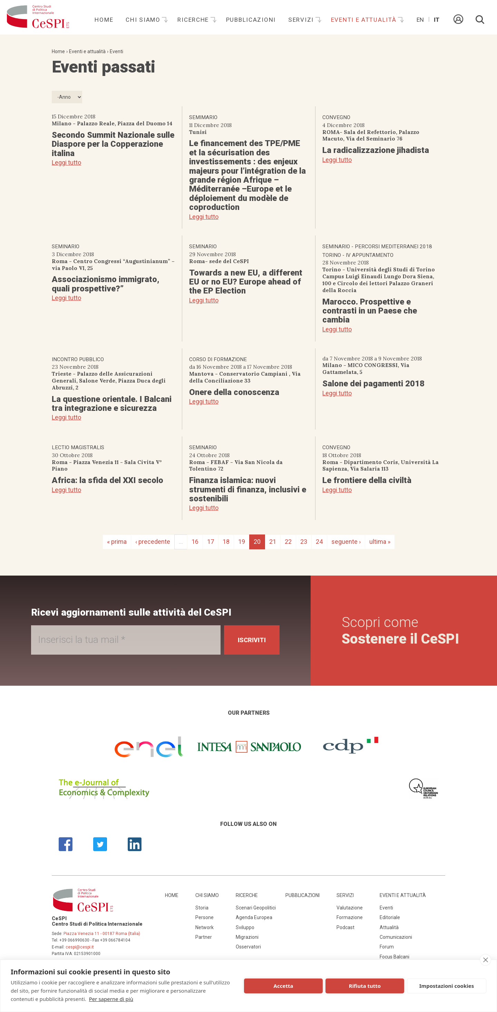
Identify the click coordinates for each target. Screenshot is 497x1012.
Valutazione (350, 907)
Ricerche (194, 19)
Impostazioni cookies (446, 985)
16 (195, 541)
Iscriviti (252, 640)
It (436, 19)
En (420, 19)
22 (288, 541)
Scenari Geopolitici (256, 907)
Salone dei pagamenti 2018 (373, 383)
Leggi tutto (66, 162)
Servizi (302, 19)
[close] (485, 960)
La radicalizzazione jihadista (375, 150)
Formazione (350, 917)
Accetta (283, 985)
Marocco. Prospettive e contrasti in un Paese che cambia (369, 311)
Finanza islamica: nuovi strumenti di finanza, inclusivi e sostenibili (247, 489)
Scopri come (400, 630)
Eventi (116, 51)
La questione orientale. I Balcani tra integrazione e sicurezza (112, 403)
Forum (387, 947)
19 (241, 541)
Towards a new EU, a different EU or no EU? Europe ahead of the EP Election (245, 282)
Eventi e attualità (365, 19)
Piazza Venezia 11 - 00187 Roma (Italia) (102, 933)
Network (204, 927)
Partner (203, 937)
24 (319, 541)
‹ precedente (152, 541)
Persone (204, 917)
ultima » (379, 541)
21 (272, 541)
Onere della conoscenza (234, 392)
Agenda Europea (254, 917)
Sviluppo (245, 927)
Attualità (389, 927)
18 (226, 541)
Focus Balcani (394, 957)
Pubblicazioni (251, 19)
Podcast (345, 927)
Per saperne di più (111, 998)
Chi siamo (144, 19)
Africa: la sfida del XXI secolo (107, 480)
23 (303, 541)
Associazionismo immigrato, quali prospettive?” (105, 283)
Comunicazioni (396, 937)
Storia (201, 907)
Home (104, 19)
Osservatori (248, 947)
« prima (117, 541)
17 (210, 541)
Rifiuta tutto (365, 985)
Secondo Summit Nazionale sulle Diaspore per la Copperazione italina (113, 144)
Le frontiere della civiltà (366, 480)
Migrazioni (247, 937)
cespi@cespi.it (80, 947)
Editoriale (390, 917)
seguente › (346, 541)
